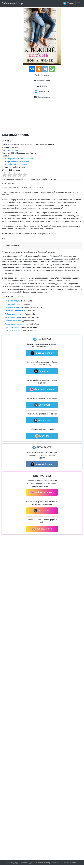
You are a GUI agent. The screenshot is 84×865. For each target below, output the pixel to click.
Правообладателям (28, 862)
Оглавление (13, 245)
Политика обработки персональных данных (57, 862)
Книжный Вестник (42, 353)
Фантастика (42, 420)
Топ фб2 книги (42, 529)
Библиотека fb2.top (12, 3)
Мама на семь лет (13, 321)
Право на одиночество (15, 324)
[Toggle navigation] (78, 3)
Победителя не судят (14, 314)
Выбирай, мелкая (12, 331)
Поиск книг (42, 371)
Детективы (42, 405)
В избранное (42, 75)
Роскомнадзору (11, 862)
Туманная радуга (12, 301)
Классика (42, 436)
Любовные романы (42, 389)
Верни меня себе (12, 317)
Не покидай (10, 304)
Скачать (42, 86)
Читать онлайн (42, 80)
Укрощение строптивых (15, 311)
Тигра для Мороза (13, 307)
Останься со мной (13, 327)
